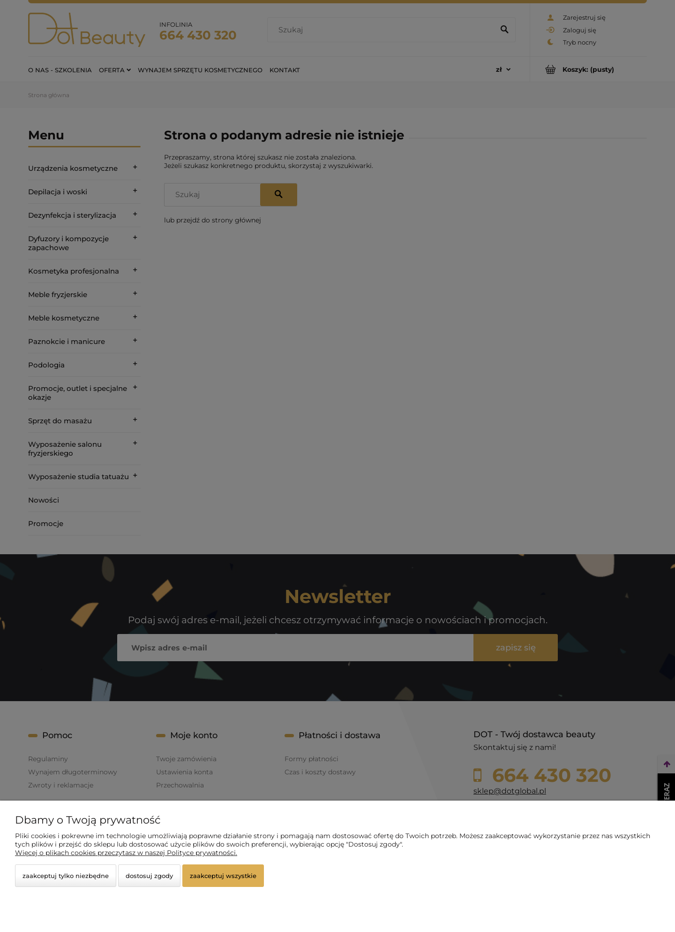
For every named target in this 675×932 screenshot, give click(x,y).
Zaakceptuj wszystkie (223, 875)
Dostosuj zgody (149, 875)
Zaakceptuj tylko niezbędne (65, 875)
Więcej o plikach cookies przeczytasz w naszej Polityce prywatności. (126, 852)
